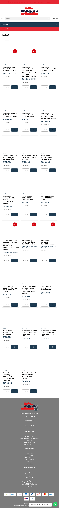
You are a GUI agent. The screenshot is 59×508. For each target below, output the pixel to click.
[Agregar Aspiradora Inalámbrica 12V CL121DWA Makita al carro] (33, 130)
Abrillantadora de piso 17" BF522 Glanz (47, 198)
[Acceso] (54, 18)
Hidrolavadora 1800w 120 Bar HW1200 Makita (46, 157)
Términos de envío (29, 445)
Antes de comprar (30, 436)
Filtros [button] (6, 41)
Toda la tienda (29, 464)
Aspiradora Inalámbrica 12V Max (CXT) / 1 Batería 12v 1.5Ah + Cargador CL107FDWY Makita (29, 71)
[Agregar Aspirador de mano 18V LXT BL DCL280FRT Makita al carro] (14, 130)
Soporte (29, 440)
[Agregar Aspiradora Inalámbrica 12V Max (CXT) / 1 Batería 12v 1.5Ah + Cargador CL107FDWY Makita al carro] (33, 87)
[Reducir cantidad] (4, 87)
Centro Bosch (29, 453)
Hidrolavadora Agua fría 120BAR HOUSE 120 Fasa (29, 157)
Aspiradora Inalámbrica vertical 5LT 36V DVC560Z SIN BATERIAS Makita (48, 116)
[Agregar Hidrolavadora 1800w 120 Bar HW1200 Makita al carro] (52, 170)
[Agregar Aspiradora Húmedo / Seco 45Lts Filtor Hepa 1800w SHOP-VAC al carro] (33, 347)
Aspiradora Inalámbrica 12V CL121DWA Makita (28, 115)
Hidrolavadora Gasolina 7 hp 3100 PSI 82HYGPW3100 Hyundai (10, 289)
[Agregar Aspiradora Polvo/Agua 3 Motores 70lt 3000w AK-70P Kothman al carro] (14, 391)
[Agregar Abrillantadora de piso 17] (52, 214)
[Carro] (57, 18)
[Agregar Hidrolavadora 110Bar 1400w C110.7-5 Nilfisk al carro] (33, 214)
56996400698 (29, 477)
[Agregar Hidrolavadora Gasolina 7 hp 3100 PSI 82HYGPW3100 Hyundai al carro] (14, 305)
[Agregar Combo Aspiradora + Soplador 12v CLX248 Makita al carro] (14, 170)
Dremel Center (29, 459)
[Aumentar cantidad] (8, 87)
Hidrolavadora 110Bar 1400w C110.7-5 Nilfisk (27, 198)
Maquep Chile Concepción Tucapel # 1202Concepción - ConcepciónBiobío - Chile (29, 483)
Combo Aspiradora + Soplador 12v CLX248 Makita (10, 157)
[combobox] (27, 18)
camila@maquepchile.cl (29, 473)
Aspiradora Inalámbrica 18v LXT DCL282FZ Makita (48, 69)
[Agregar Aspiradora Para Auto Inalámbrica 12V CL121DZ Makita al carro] (14, 87)
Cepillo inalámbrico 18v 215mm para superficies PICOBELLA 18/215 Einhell (29, 290)
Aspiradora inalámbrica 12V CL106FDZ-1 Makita (48, 242)
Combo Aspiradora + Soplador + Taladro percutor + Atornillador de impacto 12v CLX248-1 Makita (11, 244)
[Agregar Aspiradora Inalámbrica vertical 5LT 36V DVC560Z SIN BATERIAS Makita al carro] (52, 130)
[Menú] (2, 18)
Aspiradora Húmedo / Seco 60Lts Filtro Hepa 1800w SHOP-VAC (48, 333)
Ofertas (29, 461)
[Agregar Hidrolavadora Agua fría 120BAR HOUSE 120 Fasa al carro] (33, 170)
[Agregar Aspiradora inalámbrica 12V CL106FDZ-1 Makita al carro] (52, 260)
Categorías (29, 24)
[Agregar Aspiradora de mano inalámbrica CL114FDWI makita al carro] (33, 260)
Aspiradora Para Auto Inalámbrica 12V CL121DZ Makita (10, 69)
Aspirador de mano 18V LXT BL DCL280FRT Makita (10, 115)
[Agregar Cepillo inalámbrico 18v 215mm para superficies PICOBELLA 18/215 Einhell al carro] (33, 305)
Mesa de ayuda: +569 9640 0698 (29, 438)
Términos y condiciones (29, 442)
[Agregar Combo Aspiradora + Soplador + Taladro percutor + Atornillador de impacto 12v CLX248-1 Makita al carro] (14, 260)
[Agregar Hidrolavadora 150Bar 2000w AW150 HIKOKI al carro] (52, 305)
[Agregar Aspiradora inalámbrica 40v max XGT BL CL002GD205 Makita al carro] (14, 214)
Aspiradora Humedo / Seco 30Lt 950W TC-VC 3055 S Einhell (29, 375)
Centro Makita (29, 455)
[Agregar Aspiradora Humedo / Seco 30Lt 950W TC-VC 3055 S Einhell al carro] (33, 391)
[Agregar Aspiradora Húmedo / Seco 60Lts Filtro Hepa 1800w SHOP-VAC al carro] (52, 347)
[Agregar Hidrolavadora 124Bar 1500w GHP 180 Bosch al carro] (14, 347)
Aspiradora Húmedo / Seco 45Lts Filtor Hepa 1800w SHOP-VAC (29, 333)
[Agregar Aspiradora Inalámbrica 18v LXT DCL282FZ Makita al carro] (52, 87)
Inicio (3, 28)
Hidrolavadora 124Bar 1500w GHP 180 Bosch (10, 332)
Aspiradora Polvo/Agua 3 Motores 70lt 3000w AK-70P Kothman (8, 376)
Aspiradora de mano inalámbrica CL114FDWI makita (28, 242)
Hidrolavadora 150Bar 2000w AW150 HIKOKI (46, 288)
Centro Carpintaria (29, 457)
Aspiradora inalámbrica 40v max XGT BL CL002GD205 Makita (9, 199)
